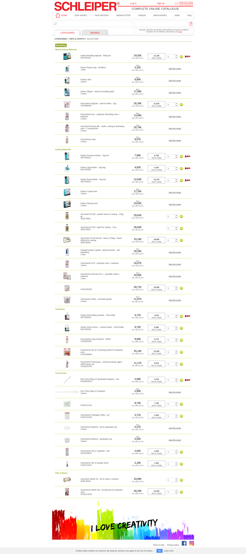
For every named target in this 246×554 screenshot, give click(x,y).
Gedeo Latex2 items (85, 80)
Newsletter (124, 15)
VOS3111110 (86, 405)
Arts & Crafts (77, 39)
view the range (175, 69)
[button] (176, 56)
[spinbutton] (171, 56)
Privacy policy (173, 545)
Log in (133, 3)
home (60, 15)
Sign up (160, 3)
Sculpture (93, 39)
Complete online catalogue (155, 8)
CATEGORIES (67, 33)
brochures (160, 15)
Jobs (177, 15)
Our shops (81, 15)
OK (159, 551)
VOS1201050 (86, 289)
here (180, 32)
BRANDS (95, 33)
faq (189, 15)
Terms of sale (158, 545)
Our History (102, 15)
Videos (142, 15)
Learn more (169, 551)
